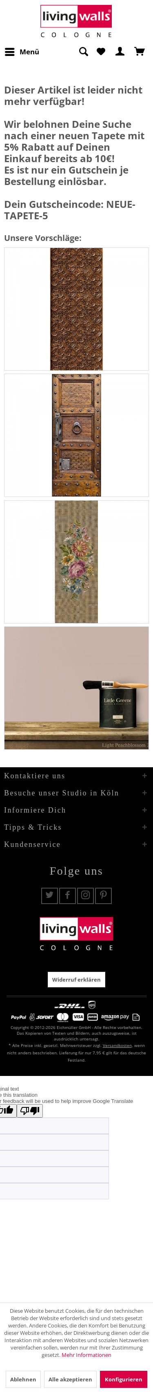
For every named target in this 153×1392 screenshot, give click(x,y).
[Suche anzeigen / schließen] (83, 52)
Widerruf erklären (76, 979)
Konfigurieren (123, 1379)
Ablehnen (23, 1379)
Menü (22, 50)
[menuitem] (21, 52)
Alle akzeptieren (70, 1379)
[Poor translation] (30, 1111)
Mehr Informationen (86, 1355)
